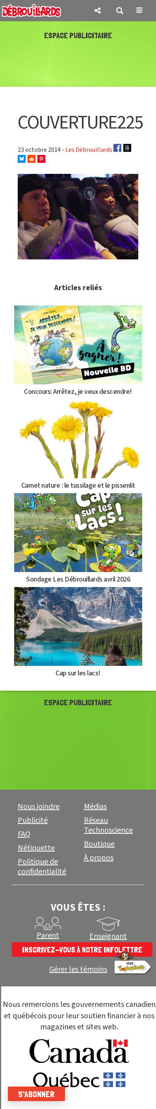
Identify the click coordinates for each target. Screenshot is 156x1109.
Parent (48, 935)
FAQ (24, 834)
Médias (95, 806)
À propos (98, 857)
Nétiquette (36, 848)
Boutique (99, 844)
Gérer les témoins (78, 970)
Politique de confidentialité (42, 866)
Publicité (33, 820)
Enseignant (108, 936)
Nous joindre (38, 806)
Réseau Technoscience (108, 825)
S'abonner (36, 1094)
